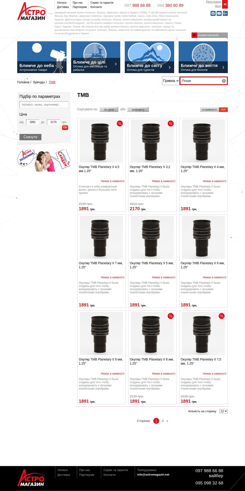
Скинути (30, 137)
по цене (109, 109)
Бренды (39, 82)
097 (138, 5)
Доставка (62, 7)
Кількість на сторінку (202, 411)
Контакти (96, 7)
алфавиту (138, 109)
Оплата (61, 2)
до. (43, 122)
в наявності (209, 109)
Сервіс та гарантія (101, 2)
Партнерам (79, 7)
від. (21, 122)
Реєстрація (213, 1)
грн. (64, 122)
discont (120, 123)
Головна (23, 82)
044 (170, 5)
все (223, 109)
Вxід (218, 6)
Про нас (78, 2)
